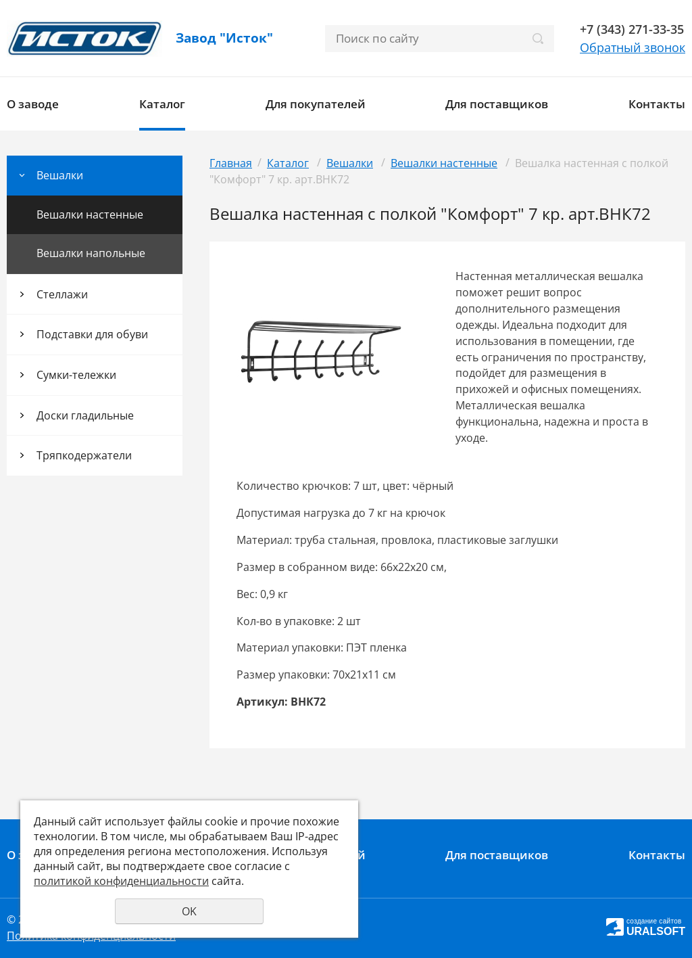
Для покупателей (316, 104)
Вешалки (59, 175)
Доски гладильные (85, 415)
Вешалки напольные (90, 253)
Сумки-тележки (76, 374)
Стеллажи (62, 294)
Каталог (162, 104)
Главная (230, 163)
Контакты (656, 104)
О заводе (33, 104)
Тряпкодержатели (84, 455)
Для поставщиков (496, 104)
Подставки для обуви (92, 334)
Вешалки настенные (89, 214)
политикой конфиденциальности (121, 880)
